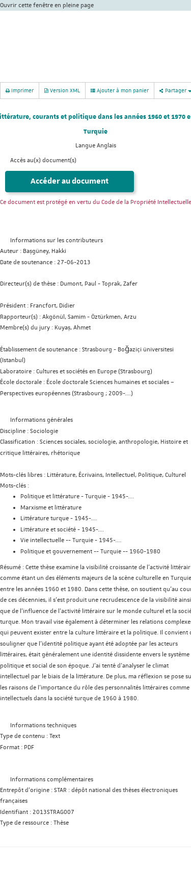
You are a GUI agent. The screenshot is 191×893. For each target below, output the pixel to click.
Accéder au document (69, 181)
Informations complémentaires (51, 779)
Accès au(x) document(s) (43, 160)
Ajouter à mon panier (120, 90)
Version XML (62, 90)
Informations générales (41, 420)
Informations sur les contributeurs (56, 240)
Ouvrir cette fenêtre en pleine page (47, 5)
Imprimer (20, 90)
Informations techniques (43, 725)
